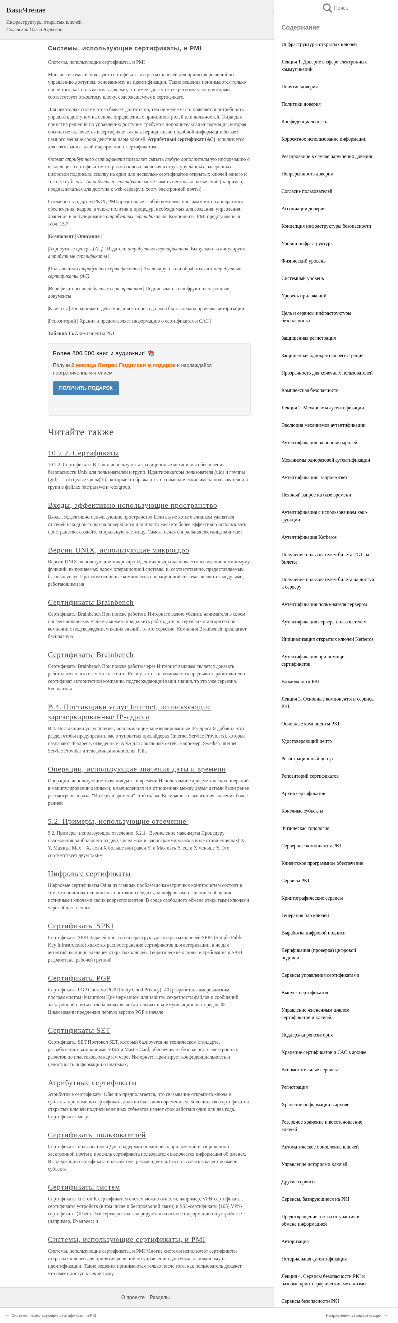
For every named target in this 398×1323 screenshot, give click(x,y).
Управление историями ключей (314, 1164)
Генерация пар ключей (305, 915)
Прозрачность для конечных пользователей (327, 372)
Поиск (335, 8)
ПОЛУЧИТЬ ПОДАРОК (86, 388)
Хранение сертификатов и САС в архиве (323, 1052)
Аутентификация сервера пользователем (324, 621)
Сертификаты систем (84, 1187)
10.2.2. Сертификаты (83, 453)
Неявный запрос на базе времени (316, 494)
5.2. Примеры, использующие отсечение (118, 821)
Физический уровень (303, 260)
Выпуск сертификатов (304, 992)
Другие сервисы (298, 1181)
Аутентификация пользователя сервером (324, 604)
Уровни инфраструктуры (307, 243)
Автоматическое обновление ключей (320, 1146)
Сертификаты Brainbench (91, 602)
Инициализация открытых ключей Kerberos (327, 639)
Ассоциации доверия (303, 208)
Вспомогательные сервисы (309, 1069)
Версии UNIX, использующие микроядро (118, 550)
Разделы (159, 1297)
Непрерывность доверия (307, 173)
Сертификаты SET (79, 1030)
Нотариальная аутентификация (314, 1258)
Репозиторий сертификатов (310, 776)
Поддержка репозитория (307, 1034)
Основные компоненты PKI (310, 723)
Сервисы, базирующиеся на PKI (315, 1199)
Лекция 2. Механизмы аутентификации (322, 407)
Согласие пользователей (306, 191)
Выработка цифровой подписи (313, 932)
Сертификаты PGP (79, 978)
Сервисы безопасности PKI (310, 1301)
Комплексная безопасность (309, 390)
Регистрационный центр (307, 758)
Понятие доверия (299, 86)
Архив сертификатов (303, 793)
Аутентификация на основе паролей (319, 442)
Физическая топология (305, 828)
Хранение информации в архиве (315, 1104)
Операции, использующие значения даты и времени (137, 769)
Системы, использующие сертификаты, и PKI (54, 1315)
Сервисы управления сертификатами (320, 975)
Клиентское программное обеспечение (322, 863)
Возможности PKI (300, 681)
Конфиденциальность (304, 121)
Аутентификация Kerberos (309, 537)
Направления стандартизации (354, 1315)
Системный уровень (302, 278)
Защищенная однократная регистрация (322, 355)
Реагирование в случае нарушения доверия (326, 156)
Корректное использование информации (324, 139)
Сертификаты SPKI (81, 926)
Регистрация (294, 1087)
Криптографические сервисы (312, 898)
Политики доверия (301, 104)
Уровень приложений (303, 295)
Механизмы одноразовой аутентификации (325, 460)
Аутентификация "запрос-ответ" (315, 477)
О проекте (133, 1297)
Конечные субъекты (302, 810)
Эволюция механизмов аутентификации (323, 425)
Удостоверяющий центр (306, 741)
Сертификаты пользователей (97, 1135)
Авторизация (295, 1241)
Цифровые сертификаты (89, 873)
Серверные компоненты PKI (311, 845)
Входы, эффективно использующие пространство (132, 505)
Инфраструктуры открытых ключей (319, 44)
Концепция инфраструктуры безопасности (326, 226)
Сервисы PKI (295, 880)
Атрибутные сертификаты (92, 1082)
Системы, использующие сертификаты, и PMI (127, 1239)
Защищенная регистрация (308, 338)
